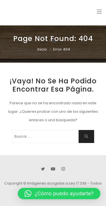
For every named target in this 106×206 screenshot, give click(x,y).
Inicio (42, 49)
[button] (59, 193)
